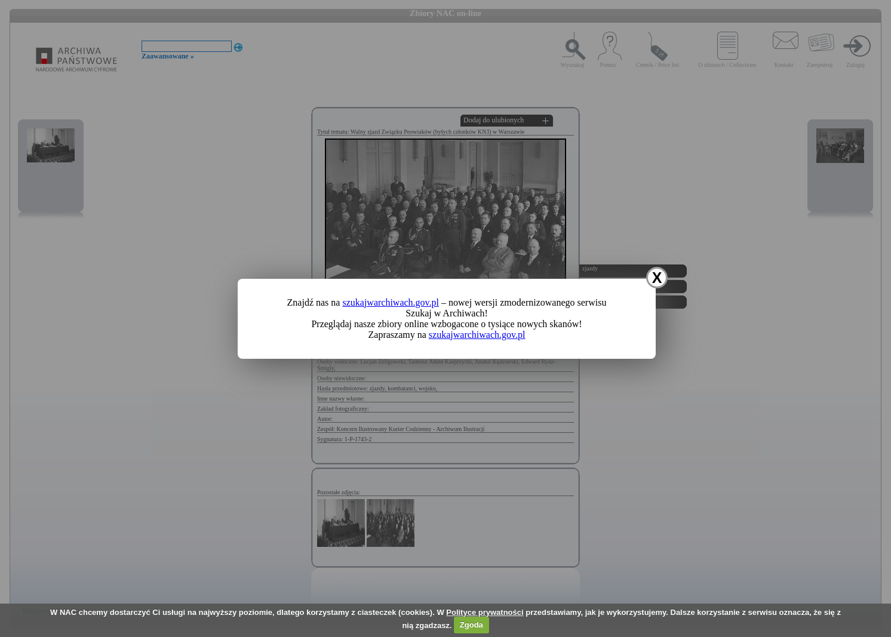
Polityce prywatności (484, 612)
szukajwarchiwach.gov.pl (390, 302)
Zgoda (471, 624)
